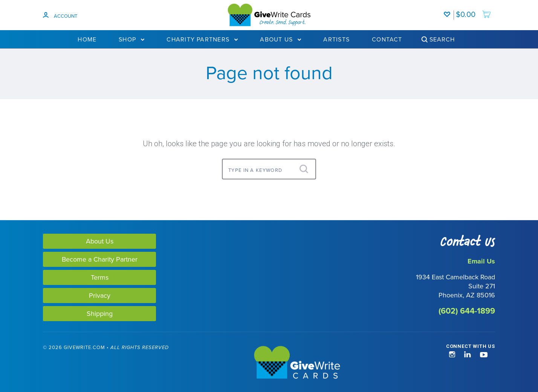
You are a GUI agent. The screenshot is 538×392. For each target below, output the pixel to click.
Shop (131, 39)
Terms (100, 277)
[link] (37, 363)
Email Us (481, 261)
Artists (336, 39)
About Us (280, 39)
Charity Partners (202, 39)
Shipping (100, 313)
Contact (387, 39)
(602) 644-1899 (467, 311)
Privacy (99, 295)
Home (87, 39)
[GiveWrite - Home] (269, 363)
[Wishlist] (449, 10)
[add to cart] (473, 10)
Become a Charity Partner (100, 259)
